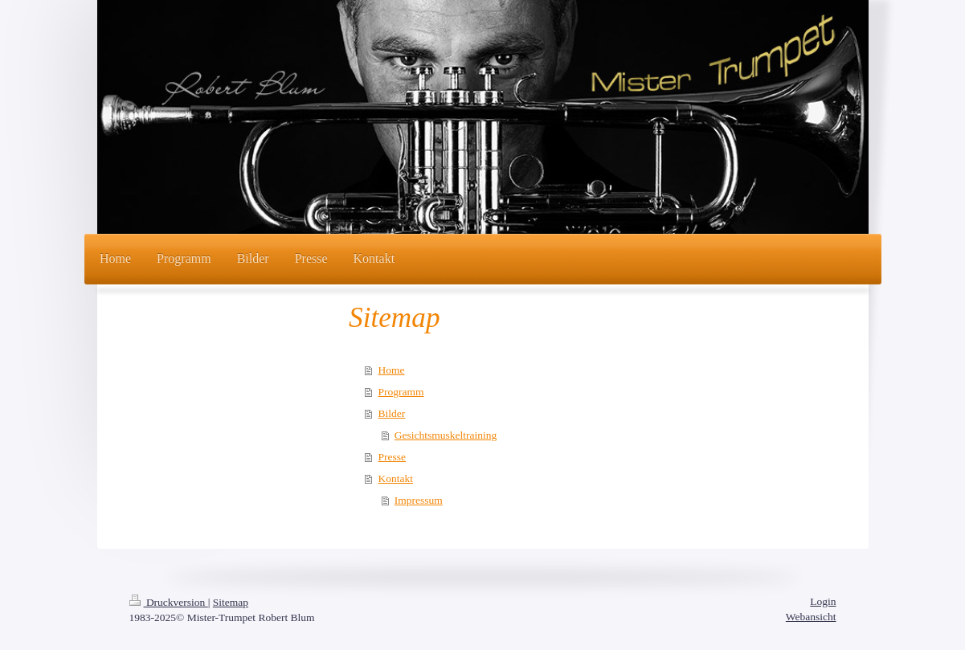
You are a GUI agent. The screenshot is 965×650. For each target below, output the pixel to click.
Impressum (419, 500)
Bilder (392, 413)
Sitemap (230, 602)
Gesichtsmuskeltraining (446, 435)
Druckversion (168, 602)
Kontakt (396, 478)
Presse (392, 457)
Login (823, 601)
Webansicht (811, 617)
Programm (401, 392)
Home (391, 370)
